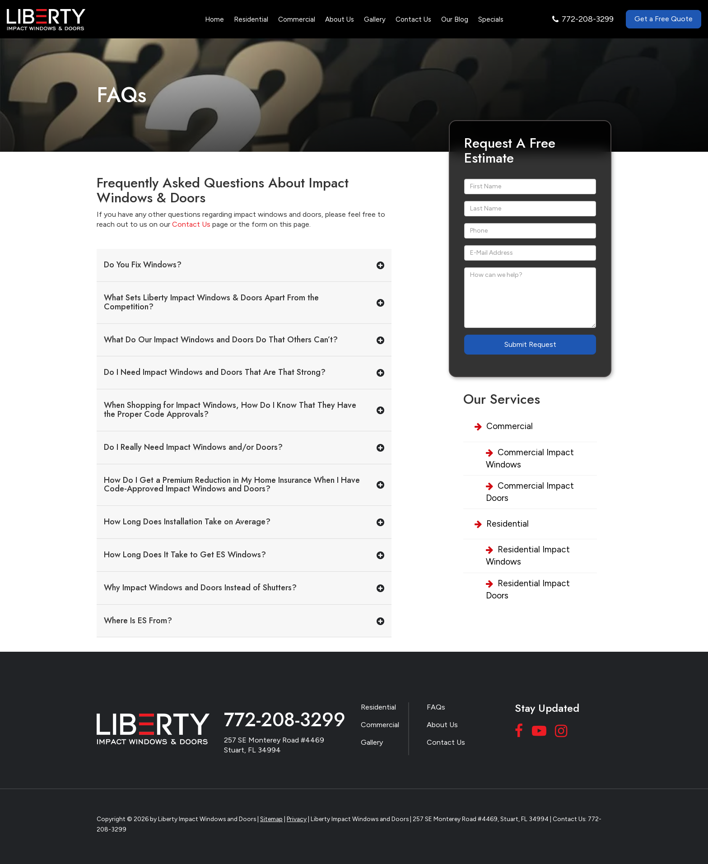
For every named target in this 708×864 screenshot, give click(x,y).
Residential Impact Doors (528, 589)
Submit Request (530, 344)
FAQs (436, 707)
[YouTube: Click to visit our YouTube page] (540, 733)
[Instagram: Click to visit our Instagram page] (562, 733)
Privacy (297, 818)
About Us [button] (339, 19)
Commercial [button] (296, 19)
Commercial (509, 426)
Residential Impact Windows (528, 555)
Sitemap (271, 818)
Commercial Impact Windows (530, 458)
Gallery (375, 19)
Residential (507, 523)
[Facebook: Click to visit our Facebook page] (520, 733)
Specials (490, 19)
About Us (442, 724)
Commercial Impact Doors (530, 492)
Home (214, 19)
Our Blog (454, 19)
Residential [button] (251, 19)
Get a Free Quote (663, 18)
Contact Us (413, 19)
